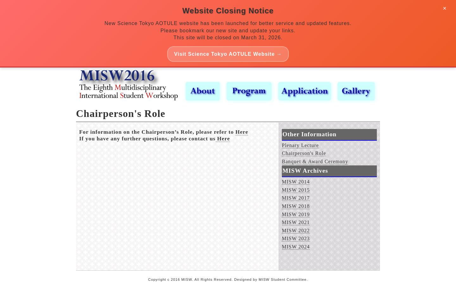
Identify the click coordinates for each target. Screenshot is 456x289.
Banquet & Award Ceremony (315, 161)
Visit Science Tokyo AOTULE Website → (228, 54)
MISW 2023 (296, 238)
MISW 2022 (296, 230)
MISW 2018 (296, 206)
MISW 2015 (296, 190)
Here (241, 132)
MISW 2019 (296, 214)
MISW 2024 (296, 246)
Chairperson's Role (304, 153)
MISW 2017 (296, 198)
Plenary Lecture (300, 145)
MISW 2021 (296, 222)
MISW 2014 (296, 181)
